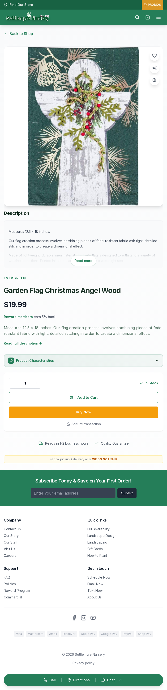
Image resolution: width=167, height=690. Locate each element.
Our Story (11, 536)
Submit (127, 493)
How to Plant (97, 555)
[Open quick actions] (83, 680)
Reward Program (17, 590)
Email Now (95, 584)
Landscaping (97, 542)
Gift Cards (95, 549)
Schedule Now (98, 577)
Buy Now (83, 413)
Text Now (95, 590)
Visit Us (9, 549)
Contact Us (12, 529)
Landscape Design (101, 536)
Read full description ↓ (23, 343)
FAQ (7, 577)
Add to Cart (83, 398)
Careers (10, 555)
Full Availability (98, 529)
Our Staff (10, 542)
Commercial (13, 597)
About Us (94, 597)
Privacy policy (83, 663)
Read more (83, 261)
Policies (10, 584)
